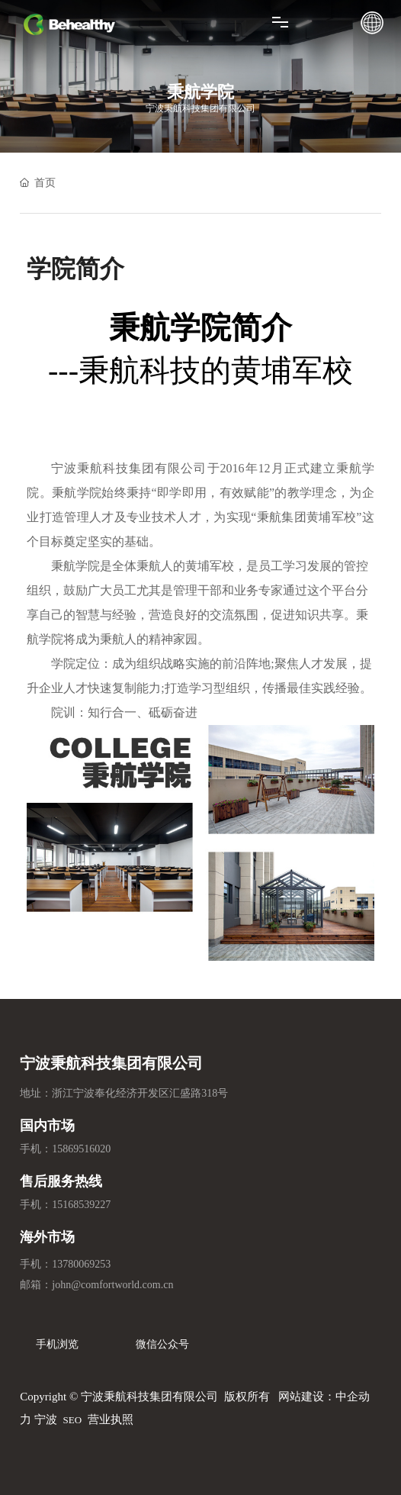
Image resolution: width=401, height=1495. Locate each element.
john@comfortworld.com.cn (112, 1284)
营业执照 (110, 1419)
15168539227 (81, 1204)
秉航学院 (200, 91)
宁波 (45, 1419)
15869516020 (81, 1149)
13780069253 (81, 1264)
